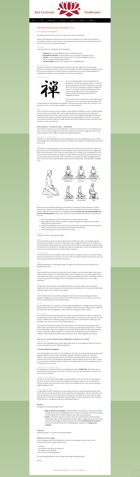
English (92, 20)
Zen (42, 20)
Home (33, 20)
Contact (82, 20)
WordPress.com (82, 470)
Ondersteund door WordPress (60, 470)
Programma (51, 20)
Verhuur (72, 20)
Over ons (62, 20)
